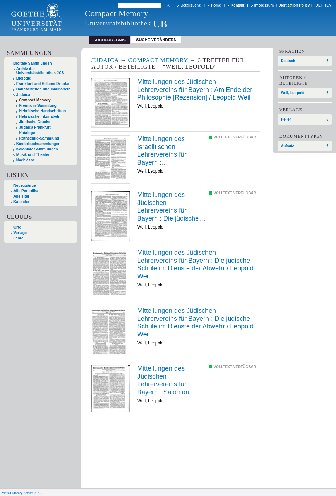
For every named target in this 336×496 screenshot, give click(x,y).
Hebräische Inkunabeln (40, 116)
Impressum (264, 5)
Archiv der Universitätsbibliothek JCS (40, 71)
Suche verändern (156, 39)
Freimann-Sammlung (38, 106)
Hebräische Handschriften (42, 111)
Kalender (21, 202)
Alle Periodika (25, 191)
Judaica (23, 95)
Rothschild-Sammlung (39, 138)
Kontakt (237, 5)
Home (216, 5)
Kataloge (27, 133)
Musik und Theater (33, 155)
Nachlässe (25, 160)
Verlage (20, 233)
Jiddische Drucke (34, 122)
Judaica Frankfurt (35, 127)
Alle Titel (21, 196)
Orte (17, 227)
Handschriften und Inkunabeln (43, 89)
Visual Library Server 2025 (21, 493)
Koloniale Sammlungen (37, 149)
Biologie (23, 78)
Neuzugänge (24, 185)
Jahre (18, 238)
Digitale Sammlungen (32, 63)
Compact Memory (35, 100)
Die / (171, 206)
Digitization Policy (294, 5)
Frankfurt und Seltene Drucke (42, 84)
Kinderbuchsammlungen (38, 144)
